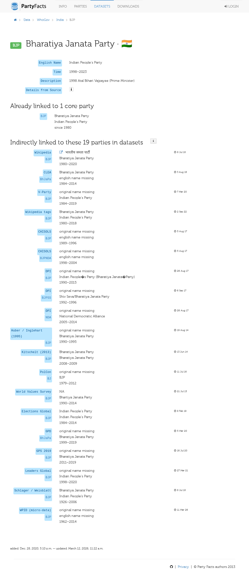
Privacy (183, 567)
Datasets (102, 6)
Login (231, 6)
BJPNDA (45, 258)
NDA (48, 317)
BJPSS (46, 298)
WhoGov (43, 20)
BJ (49, 378)
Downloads (128, 6)
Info (63, 6)
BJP (43, 116)
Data (27, 20)
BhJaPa (45, 179)
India (60, 20)
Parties (80, 6)
